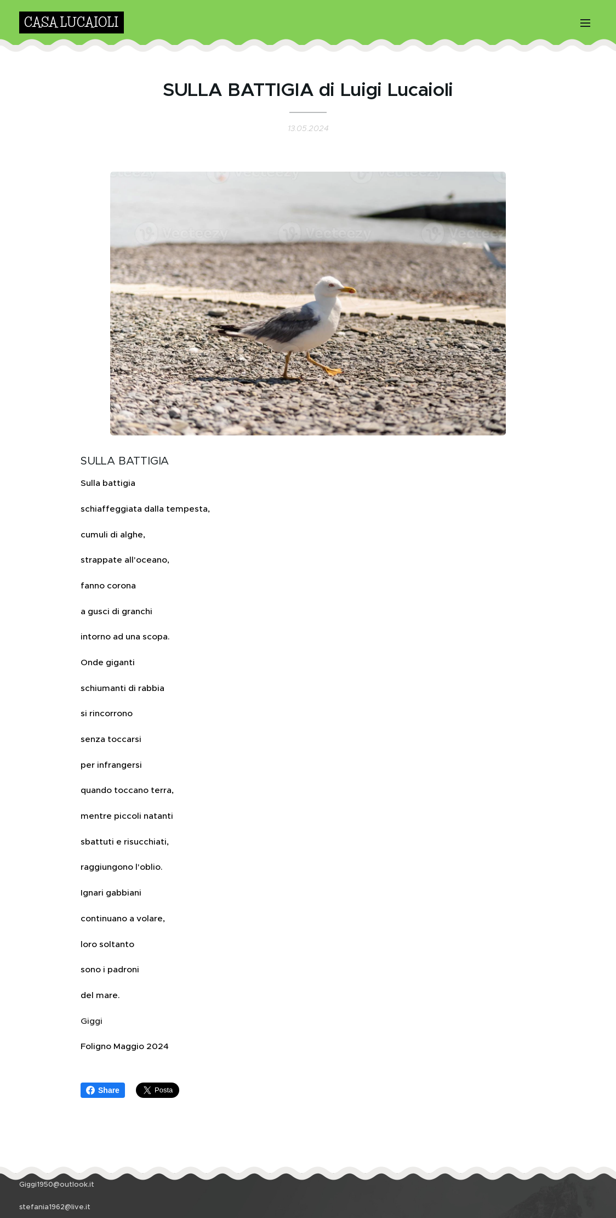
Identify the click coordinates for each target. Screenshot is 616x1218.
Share (102, 1090)
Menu (585, 23)
